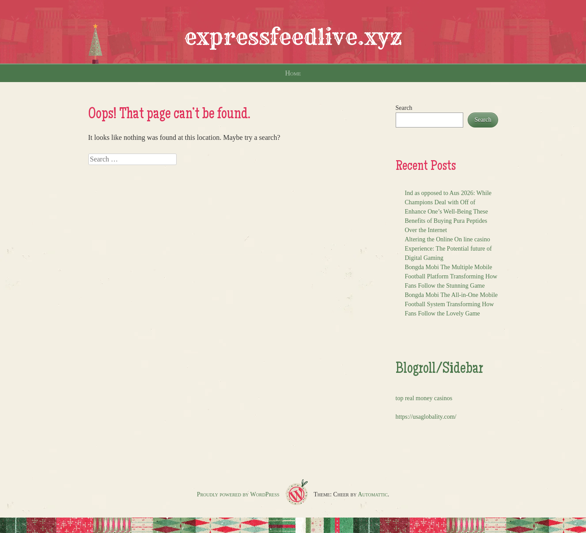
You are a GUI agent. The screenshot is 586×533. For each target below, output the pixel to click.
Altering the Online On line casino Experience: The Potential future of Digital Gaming (448, 248)
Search (404, 108)
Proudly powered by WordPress (238, 494)
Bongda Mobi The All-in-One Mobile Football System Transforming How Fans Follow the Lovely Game (451, 304)
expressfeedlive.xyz (293, 37)
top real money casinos (424, 398)
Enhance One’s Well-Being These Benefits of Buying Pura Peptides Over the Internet (446, 220)
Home (293, 73)
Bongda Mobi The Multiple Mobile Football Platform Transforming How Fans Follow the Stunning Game (451, 276)
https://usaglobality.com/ (426, 416)
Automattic (373, 494)
